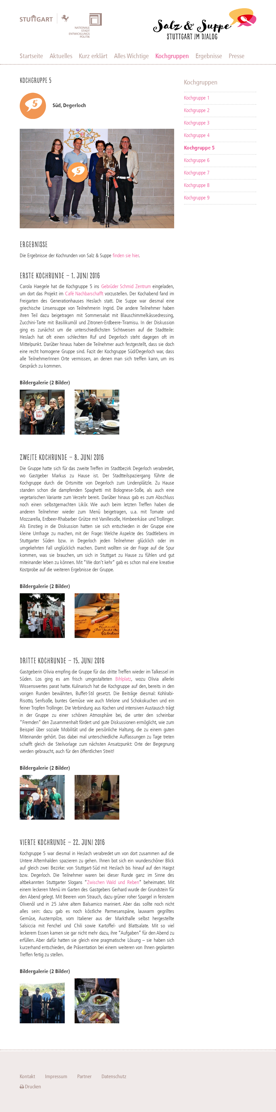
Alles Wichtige (131, 56)
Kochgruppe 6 (197, 160)
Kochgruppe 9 (197, 198)
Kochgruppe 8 (197, 185)
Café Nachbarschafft (84, 294)
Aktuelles (61, 56)
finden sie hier (126, 256)
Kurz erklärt (93, 56)
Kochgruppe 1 (197, 98)
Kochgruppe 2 (197, 110)
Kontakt (27, 1076)
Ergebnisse (209, 56)
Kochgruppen (172, 56)
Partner (84, 1076)
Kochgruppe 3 (197, 123)
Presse (236, 56)
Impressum (56, 1076)
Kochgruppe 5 (199, 148)
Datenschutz (114, 1076)
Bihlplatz (123, 679)
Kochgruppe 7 (197, 173)
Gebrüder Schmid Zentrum (126, 286)
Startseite (31, 56)
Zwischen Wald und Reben (113, 882)
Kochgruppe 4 (197, 135)
